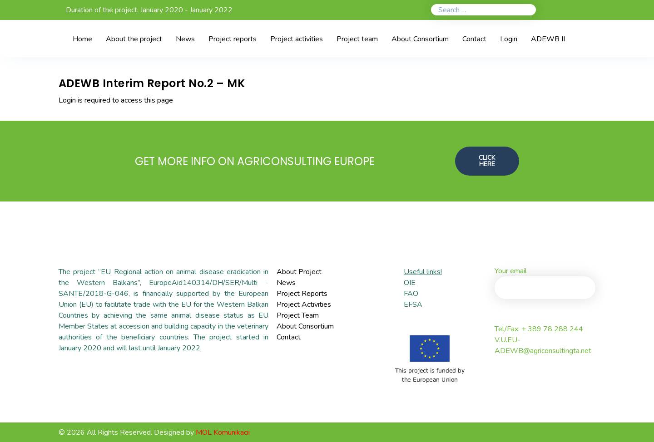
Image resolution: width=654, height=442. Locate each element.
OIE (410, 283)
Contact (289, 337)
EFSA (413, 304)
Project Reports (302, 294)
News (286, 283)
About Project (299, 272)
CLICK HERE (487, 160)
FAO (411, 294)
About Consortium (305, 326)
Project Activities (304, 304)
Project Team (298, 315)
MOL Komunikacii (223, 432)
